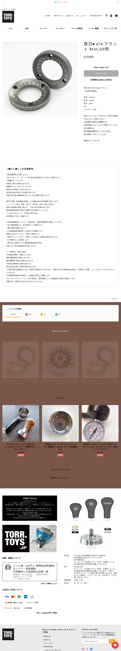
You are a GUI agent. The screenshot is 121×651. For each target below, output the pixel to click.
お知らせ (69, 16)
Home (48, 16)
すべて (13, 314)
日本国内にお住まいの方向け (101, 80)
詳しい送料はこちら (49, 583)
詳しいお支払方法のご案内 (47, 613)
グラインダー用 (110, 28)
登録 (112, 641)
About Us (58, 16)
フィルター (60, 28)
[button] (4, 430)
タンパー (44, 28)
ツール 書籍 (94, 28)
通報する (114, 298)
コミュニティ (81, 16)
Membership (96, 16)
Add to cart (101, 73)
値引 (27, 28)
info (11, 28)
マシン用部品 (77, 28)
